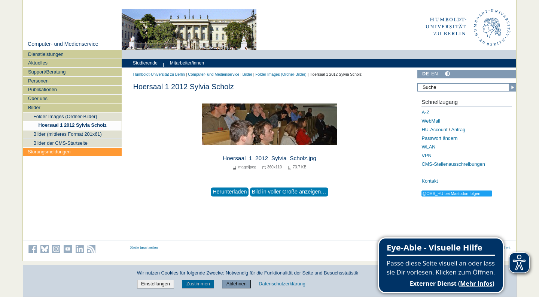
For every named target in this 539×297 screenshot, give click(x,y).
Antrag (458, 129)
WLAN (428, 147)
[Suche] (466, 87)
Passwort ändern (439, 138)
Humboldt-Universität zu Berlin (159, 74)
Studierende (145, 63)
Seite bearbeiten (144, 248)
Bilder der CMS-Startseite (60, 143)
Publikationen (42, 89)
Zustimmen (198, 283)
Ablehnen (236, 283)
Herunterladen (230, 192)
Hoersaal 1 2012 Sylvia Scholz (73, 125)
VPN (426, 155)
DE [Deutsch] (425, 73)
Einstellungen (155, 283)
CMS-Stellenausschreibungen (453, 164)
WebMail (430, 121)
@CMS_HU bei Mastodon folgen (451, 193)
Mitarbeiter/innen (187, 63)
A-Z (425, 112)
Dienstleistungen (46, 54)
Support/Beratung (47, 72)
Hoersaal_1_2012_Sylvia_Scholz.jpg (269, 158)
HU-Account (434, 129)
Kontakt (429, 181)
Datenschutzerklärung (282, 283)
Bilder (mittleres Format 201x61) (67, 134)
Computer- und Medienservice (63, 44)
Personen (38, 81)
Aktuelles (38, 63)
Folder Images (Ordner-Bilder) (65, 116)
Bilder (34, 107)
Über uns (38, 98)
